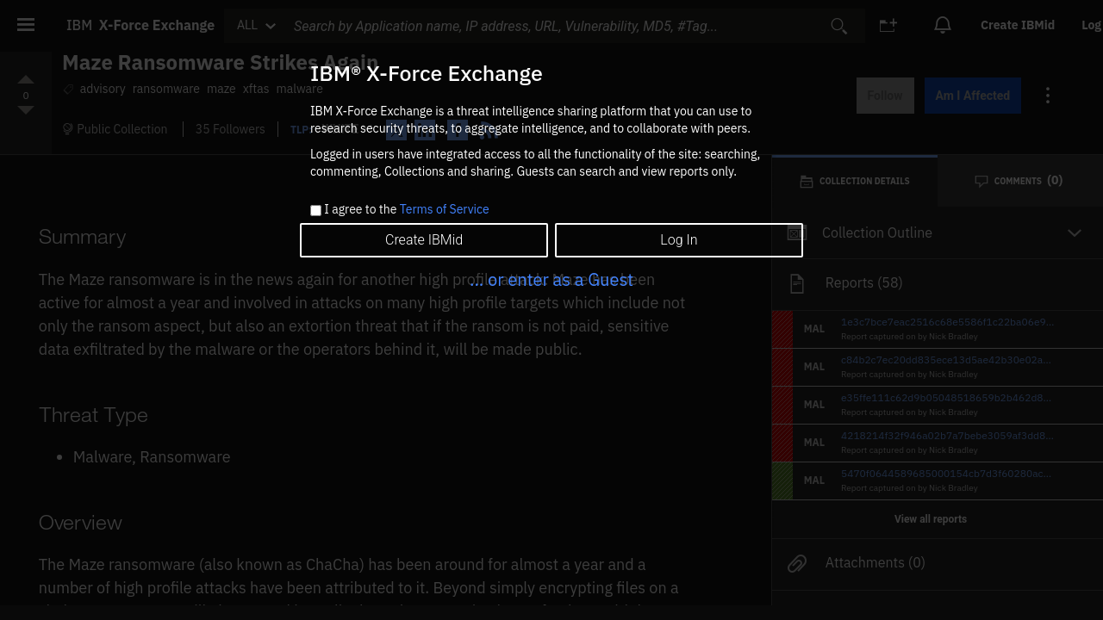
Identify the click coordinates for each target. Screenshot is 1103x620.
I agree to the (406, 210)
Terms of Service (444, 209)
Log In (678, 240)
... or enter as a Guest (551, 279)
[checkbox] (315, 210)
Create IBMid (424, 240)
